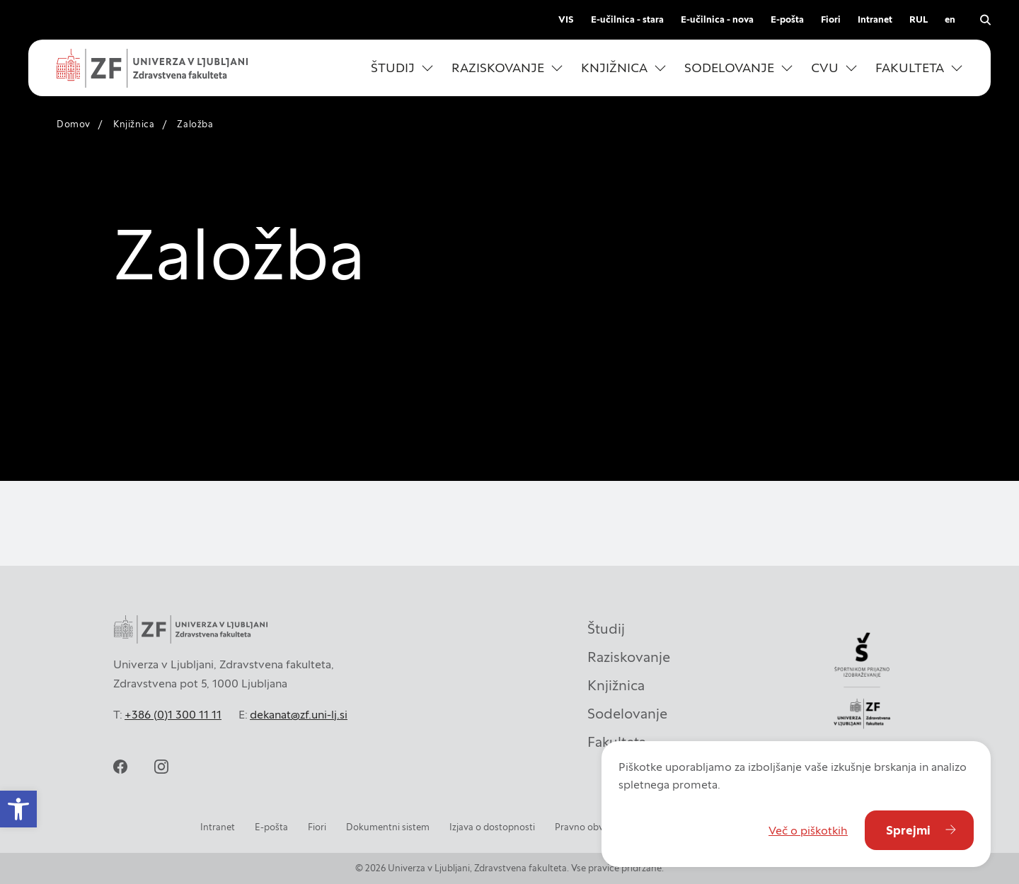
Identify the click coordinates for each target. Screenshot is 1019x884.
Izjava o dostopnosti (492, 827)
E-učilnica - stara (627, 19)
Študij (606, 629)
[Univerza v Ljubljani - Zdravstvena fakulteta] (152, 68)
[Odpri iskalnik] (985, 20)
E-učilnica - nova (717, 19)
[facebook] (120, 767)
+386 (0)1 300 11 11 (173, 714)
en (950, 19)
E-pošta (787, 19)
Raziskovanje (628, 657)
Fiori (831, 19)
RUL (918, 19)
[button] (18, 809)
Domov (74, 124)
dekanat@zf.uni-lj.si (298, 714)
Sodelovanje (627, 713)
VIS (566, 19)
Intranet (875, 19)
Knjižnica (133, 124)
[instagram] (161, 767)
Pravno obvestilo (590, 827)
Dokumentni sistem (388, 827)
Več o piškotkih (808, 830)
